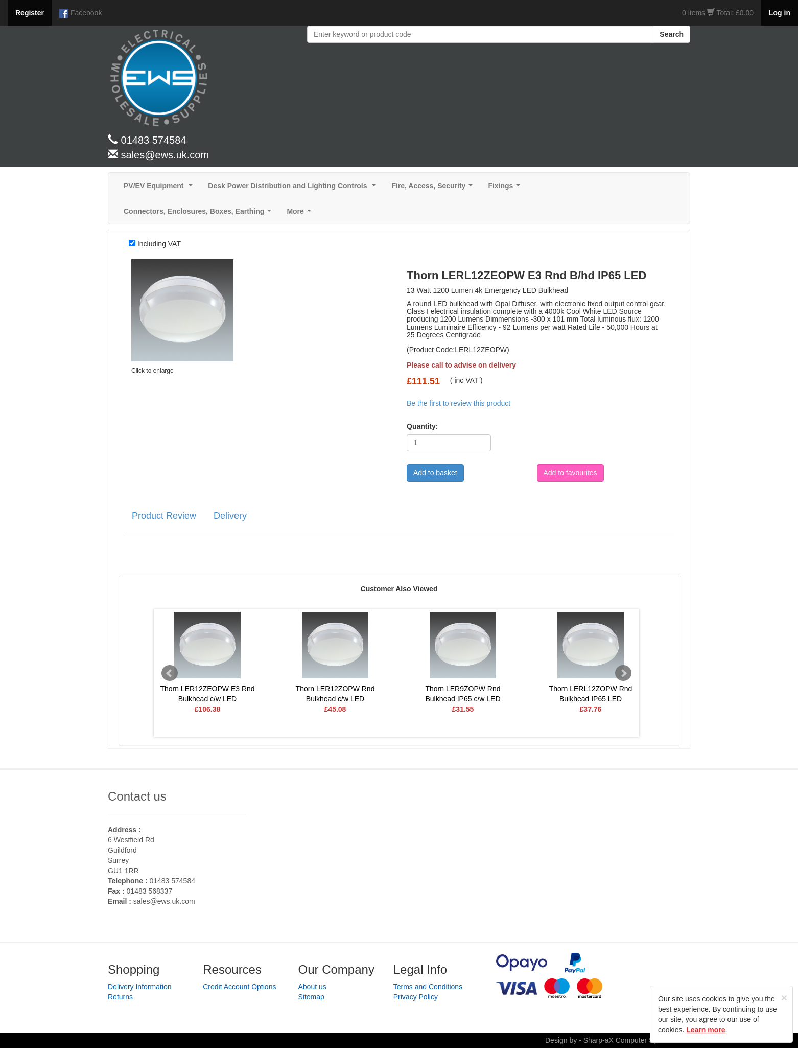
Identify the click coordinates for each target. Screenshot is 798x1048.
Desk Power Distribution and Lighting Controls (294, 188)
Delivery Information (140, 987)
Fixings (506, 188)
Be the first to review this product (458, 403)
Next (623, 673)
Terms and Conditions (427, 987)
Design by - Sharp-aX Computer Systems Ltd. (617, 1040)
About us (312, 987)
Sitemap (311, 997)
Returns (120, 997)
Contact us (137, 796)
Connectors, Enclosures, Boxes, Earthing (199, 214)
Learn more (705, 1030)
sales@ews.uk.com (164, 901)
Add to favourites (570, 473)
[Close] (784, 997)
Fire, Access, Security (434, 188)
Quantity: (422, 426)
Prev (169, 673)
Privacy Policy (415, 997)
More (301, 214)
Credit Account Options (239, 987)
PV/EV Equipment (160, 188)
